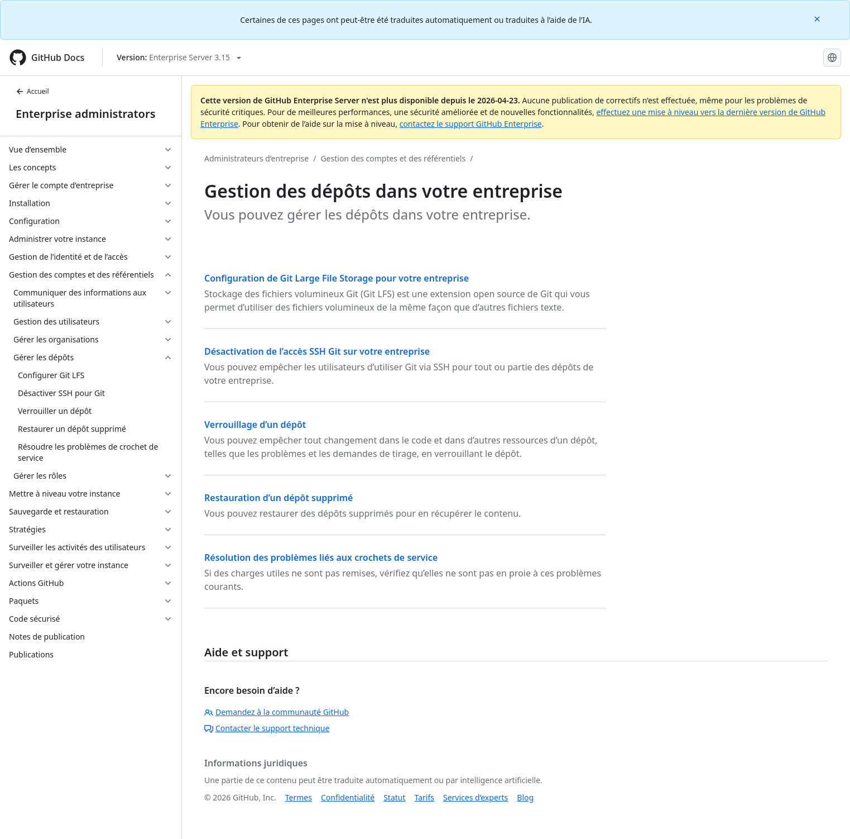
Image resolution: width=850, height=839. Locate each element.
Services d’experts (475, 797)
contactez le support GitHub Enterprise (471, 123)
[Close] (818, 18)
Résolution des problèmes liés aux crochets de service (321, 557)
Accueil (32, 91)
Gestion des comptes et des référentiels (392, 158)
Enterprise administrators (86, 113)
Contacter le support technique (266, 728)
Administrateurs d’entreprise (256, 158)
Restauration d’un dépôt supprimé (278, 498)
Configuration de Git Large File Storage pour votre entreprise (336, 278)
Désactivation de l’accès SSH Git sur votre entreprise (317, 351)
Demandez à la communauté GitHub (276, 712)
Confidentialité (347, 797)
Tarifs (424, 797)
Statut (394, 797)
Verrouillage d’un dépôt (255, 424)
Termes (298, 797)
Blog (525, 797)
